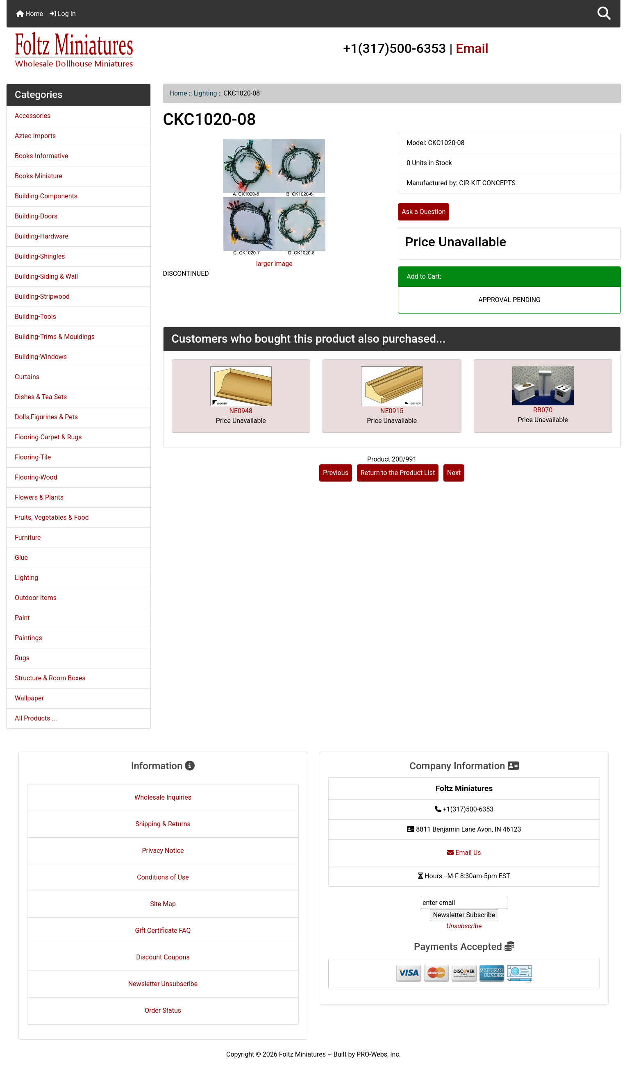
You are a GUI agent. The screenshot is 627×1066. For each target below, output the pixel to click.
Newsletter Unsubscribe (163, 984)
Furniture (28, 537)
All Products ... (36, 718)
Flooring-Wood (36, 477)
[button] (604, 13)
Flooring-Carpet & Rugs (48, 437)
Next (454, 473)
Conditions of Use (163, 877)
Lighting (205, 93)
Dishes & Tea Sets (41, 397)
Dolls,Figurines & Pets (46, 417)
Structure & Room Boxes (50, 678)
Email (472, 48)
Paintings (28, 638)
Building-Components (46, 196)
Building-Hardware (41, 236)
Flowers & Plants (39, 497)
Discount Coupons (163, 957)
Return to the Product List (398, 473)
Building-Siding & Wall (46, 276)
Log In (63, 14)
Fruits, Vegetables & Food (52, 517)
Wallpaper (29, 698)
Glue (21, 557)
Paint (22, 618)
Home (29, 14)
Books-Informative (41, 156)
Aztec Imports (35, 136)
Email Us (464, 853)
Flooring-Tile (33, 457)
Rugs (22, 658)
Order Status (163, 1010)
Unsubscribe (464, 926)
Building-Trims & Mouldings (55, 337)
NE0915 (391, 411)
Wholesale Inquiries (162, 797)
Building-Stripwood (42, 296)
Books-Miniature (38, 176)
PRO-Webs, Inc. (379, 1054)
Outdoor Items (36, 598)
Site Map (163, 904)
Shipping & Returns (163, 824)
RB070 (542, 410)
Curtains (27, 377)
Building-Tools (35, 316)
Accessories (32, 116)
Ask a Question (423, 212)
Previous (335, 473)
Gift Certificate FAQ (163, 930)
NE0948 (240, 411)
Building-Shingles (40, 256)
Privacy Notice (163, 851)
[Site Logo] (109, 50)
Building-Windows (41, 357)
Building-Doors (36, 216)
